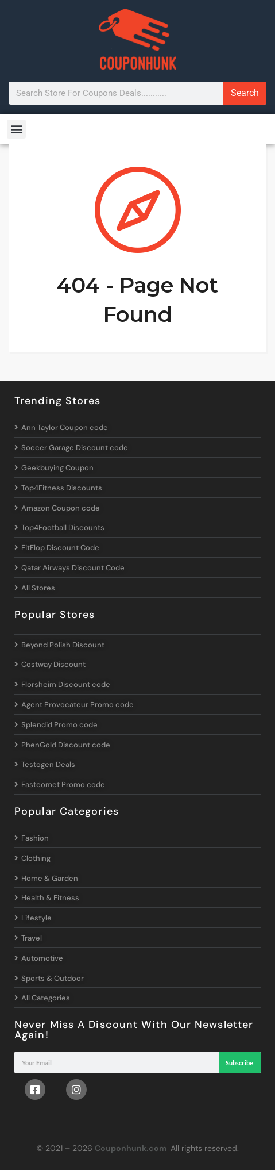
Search (245, 92)
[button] (16, 129)
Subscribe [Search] (239, 1063)
